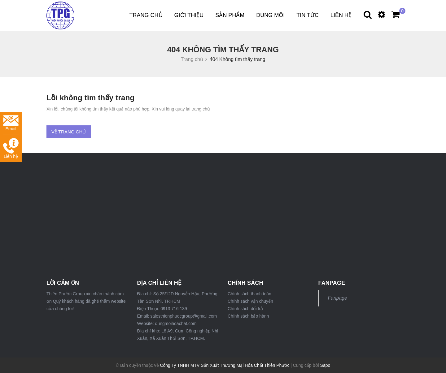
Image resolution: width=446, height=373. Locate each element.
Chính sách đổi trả (245, 308)
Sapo (325, 365)
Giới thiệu (189, 15)
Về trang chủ (68, 131)
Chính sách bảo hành (248, 316)
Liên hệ (341, 15)
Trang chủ (146, 15)
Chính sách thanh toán (249, 293)
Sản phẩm (229, 15)
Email (11, 123)
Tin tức (307, 15)
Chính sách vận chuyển (250, 301)
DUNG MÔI (270, 15)
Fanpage (337, 298)
